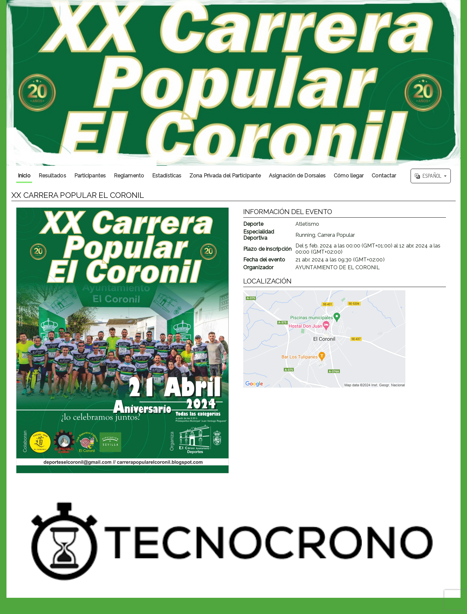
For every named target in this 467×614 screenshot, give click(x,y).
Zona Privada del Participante (225, 176)
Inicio (24, 176)
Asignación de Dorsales (297, 176)
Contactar (384, 176)
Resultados (52, 176)
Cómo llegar (349, 176)
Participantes (90, 176)
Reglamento (129, 176)
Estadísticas (166, 176)
